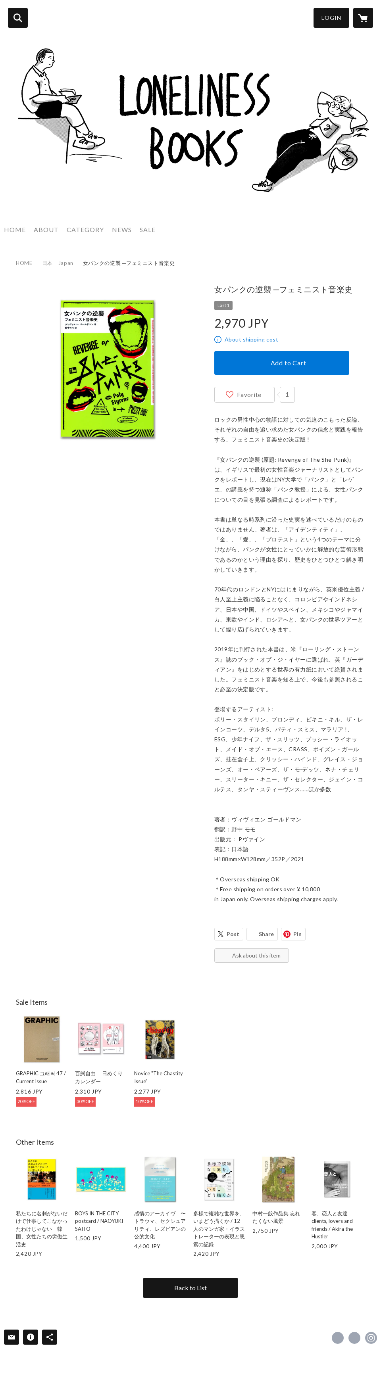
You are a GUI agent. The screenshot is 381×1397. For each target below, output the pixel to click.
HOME (15, 229)
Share (266, 934)
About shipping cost (251, 339)
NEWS (122, 229)
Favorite (249, 394)
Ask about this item (256, 955)
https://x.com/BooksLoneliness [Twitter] (354, 1338)
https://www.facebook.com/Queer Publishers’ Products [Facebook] (338, 1338)
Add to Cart (288, 363)
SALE (148, 229)
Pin (297, 934)
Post (233, 934)
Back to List (190, 1287)
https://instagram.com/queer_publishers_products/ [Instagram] (371, 1338)
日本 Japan (57, 263)
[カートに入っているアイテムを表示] (363, 18)
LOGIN (331, 17)
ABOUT (46, 229)
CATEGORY (85, 229)
